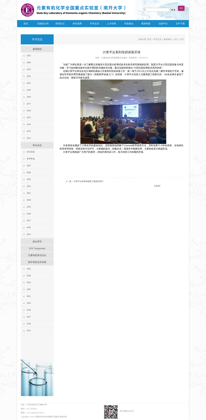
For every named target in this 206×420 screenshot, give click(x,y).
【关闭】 (157, 186)
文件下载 (180, 23)
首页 (25, 23)
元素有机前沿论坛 (37, 255)
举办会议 (37, 145)
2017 (29, 104)
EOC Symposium (37, 248)
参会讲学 (37, 241)
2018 (29, 97)
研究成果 (77, 23)
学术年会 (31, 159)
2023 (29, 69)
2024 (29, 62)
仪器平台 (163, 23)
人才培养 (111, 23)
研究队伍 (60, 23)
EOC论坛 (31, 152)
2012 (29, 138)
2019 (29, 90)
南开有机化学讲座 (37, 262)
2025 (29, 56)
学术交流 (94, 23)
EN (181, 8)
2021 (29, 83)
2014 (29, 124)
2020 (29, 200)
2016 (29, 111)
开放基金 (128, 23)
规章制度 (145, 23)
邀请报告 (37, 49)
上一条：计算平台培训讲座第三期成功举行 (84, 181)
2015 (29, 117)
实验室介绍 (43, 23)
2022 (29, 76)
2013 (29, 131)
